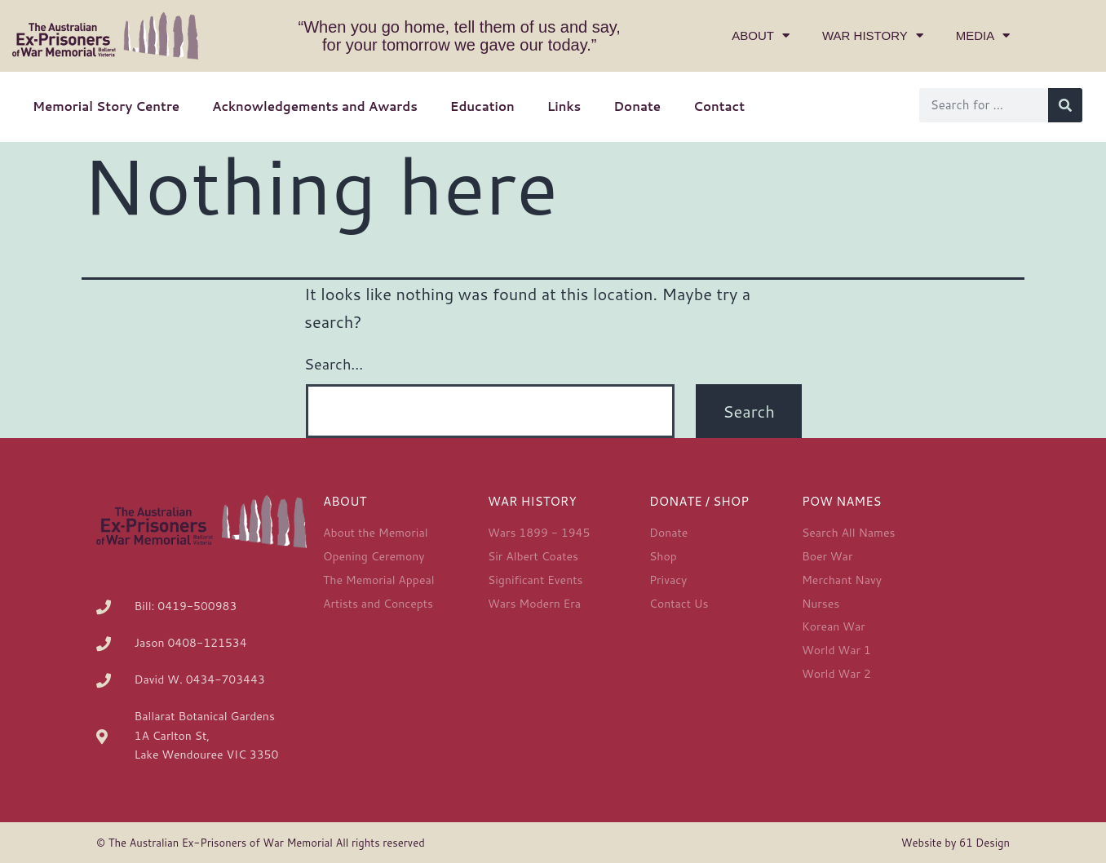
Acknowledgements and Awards (315, 106)
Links (564, 106)
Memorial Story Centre (106, 106)
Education (482, 106)
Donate (637, 106)
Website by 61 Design (955, 842)
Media (983, 35)
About (761, 35)
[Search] (1065, 105)
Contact (719, 106)
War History (872, 35)
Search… (333, 363)
